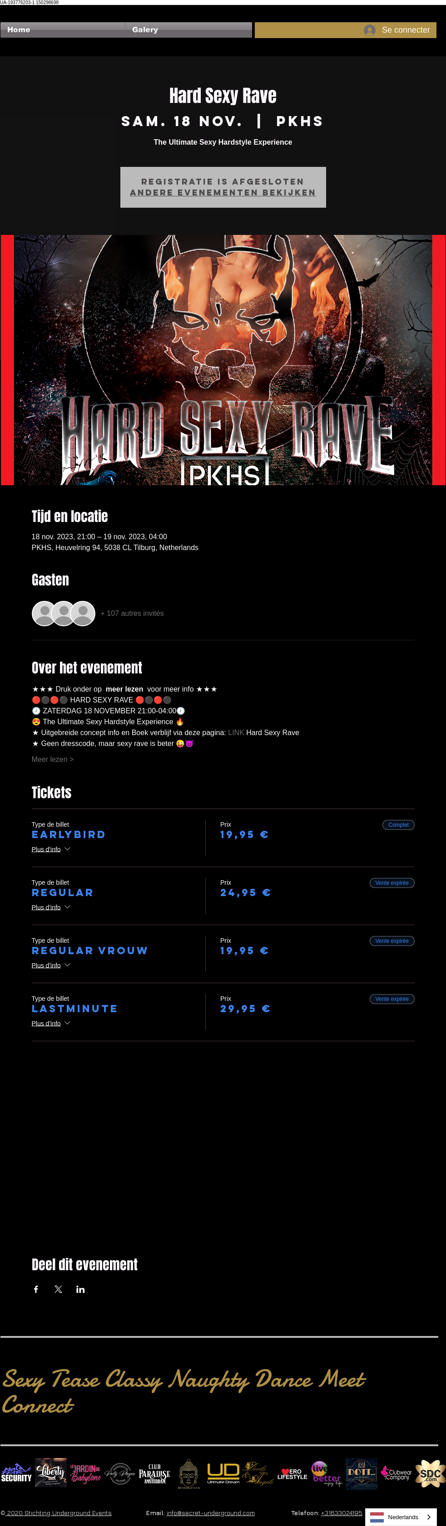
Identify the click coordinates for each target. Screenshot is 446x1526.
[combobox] (401, 1517)
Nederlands (394, 1517)
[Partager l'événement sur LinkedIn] (80, 1289)
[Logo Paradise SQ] (154, 1474)
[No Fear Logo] (16, 1474)
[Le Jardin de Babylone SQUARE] (85, 1474)
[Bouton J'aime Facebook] (17, 9)
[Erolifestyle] (292, 1474)
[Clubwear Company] (396, 1474)
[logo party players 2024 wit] (120, 1474)
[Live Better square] (327, 1474)
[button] (188, 30)
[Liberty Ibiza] (51, 1474)
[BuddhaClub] (189, 1474)
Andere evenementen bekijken (223, 192)
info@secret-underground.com (211, 1512)
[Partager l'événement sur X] (58, 1289)
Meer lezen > (53, 759)
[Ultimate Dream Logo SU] (223, 1474)
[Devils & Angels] (258, 1474)
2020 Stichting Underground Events (58, 1512)
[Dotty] (361, 1474)
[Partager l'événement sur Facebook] (36, 1289)
